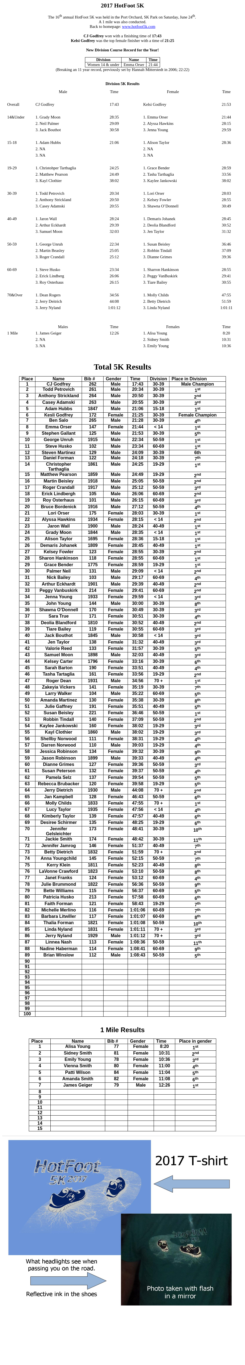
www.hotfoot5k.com (138, 26)
